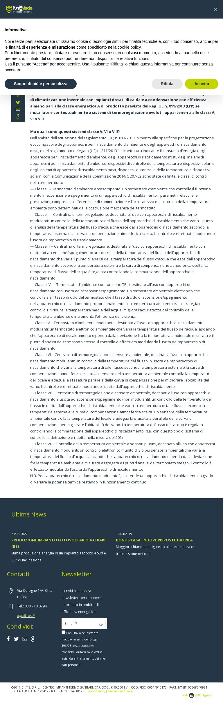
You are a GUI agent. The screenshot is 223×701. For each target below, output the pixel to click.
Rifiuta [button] (167, 83)
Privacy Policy (96, 691)
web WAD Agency (197, 695)
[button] (215, 9)
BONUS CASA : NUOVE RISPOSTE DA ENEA (154, 540)
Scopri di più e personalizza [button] (40, 83)
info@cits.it (26, 615)
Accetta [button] (201, 83)
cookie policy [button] (129, 47)
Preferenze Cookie (120, 691)
